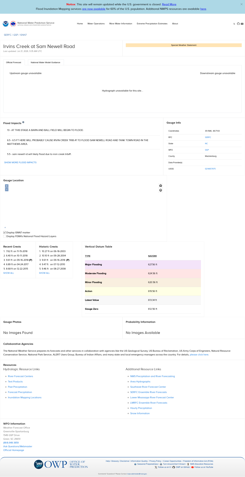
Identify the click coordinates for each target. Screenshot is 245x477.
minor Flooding (11, 282)
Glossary (115, 461)
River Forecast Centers (20, 376)
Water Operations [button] (96, 23)
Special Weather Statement (183, 45)
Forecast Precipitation (20, 392)
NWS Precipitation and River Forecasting (152, 376)
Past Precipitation (17, 386)
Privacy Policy (155, 461)
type (6, 256)
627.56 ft (71, 264)
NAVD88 (71, 256)
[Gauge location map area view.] (157, 190)
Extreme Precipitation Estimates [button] (152, 23)
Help (108, 461)
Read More (169, 4)
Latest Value (10, 300)
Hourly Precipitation (141, 408)
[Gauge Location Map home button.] (157, 185)
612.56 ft (71, 309)
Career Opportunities (172, 461)
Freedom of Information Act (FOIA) (198, 461)
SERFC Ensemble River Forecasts (148, 392)
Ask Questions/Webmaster (17, 446)
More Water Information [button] (120, 23)
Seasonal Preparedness (146, 464)
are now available (93, 9)
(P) (193, 193)
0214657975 (210, 169)
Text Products (15, 381)
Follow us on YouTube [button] (202, 467)
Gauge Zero (10, 309)
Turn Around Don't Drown (172, 464)
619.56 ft (71, 291)
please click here (199, 354)
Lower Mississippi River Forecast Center (152, 397)
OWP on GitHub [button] (180, 467)
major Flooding (11, 264)
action (6, 291)
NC (206, 143)
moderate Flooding (14, 273)
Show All (172, 207)
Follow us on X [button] (163, 467)
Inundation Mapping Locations (24, 397)
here (203, 9)
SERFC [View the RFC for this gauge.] (7, 35)
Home (80, 23)
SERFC (208, 137)
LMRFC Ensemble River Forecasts (148, 402)
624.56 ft (71, 273)
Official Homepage (13, 450)
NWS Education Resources (200, 464)
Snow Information (140, 413)
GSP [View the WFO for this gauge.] (15, 35)
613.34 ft (71, 300)
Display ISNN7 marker (16, 232)
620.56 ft (71, 282)
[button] (241, 4)
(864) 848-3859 (11, 442)
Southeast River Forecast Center (148, 386)
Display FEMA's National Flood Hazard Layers (29, 236)
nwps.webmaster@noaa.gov (137, 474)
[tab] (14, 62)
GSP (207, 150)
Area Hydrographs (140, 381)
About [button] (175, 23)
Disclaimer (124, 461)
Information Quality (139, 461)
